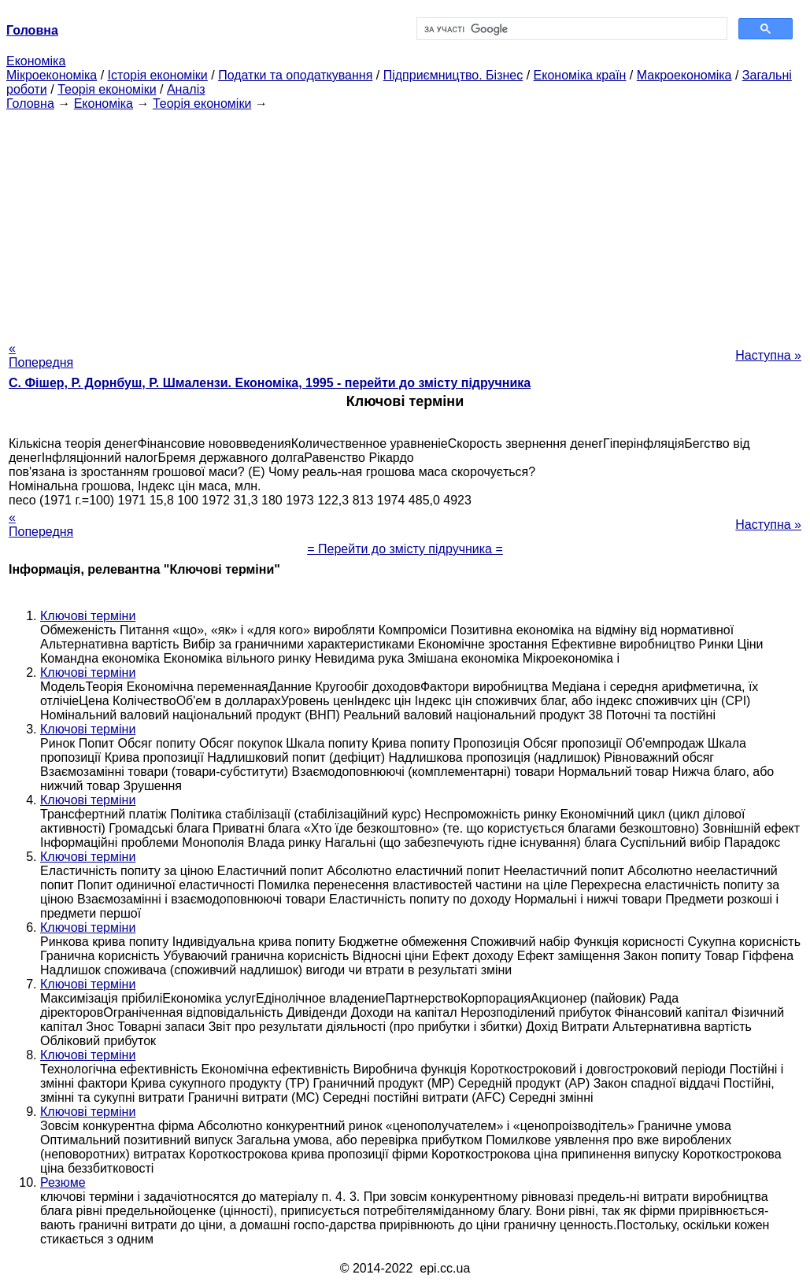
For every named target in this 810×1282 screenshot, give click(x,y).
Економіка (35, 61)
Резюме (63, 1182)
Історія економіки (158, 75)
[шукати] (570, 29)
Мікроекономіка (51, 75)
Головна (30, 103)
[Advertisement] (405, 221)
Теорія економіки (106, 89)
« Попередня (41, 355)
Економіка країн (580, 75)
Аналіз (186, 89)
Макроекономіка (684, 75)
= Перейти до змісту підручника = (405, 549)
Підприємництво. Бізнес (453, 75)
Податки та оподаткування (295, 75)
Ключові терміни (87, 616)
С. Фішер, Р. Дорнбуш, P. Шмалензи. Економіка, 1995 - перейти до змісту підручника (270, 383)
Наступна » (768, 355)
